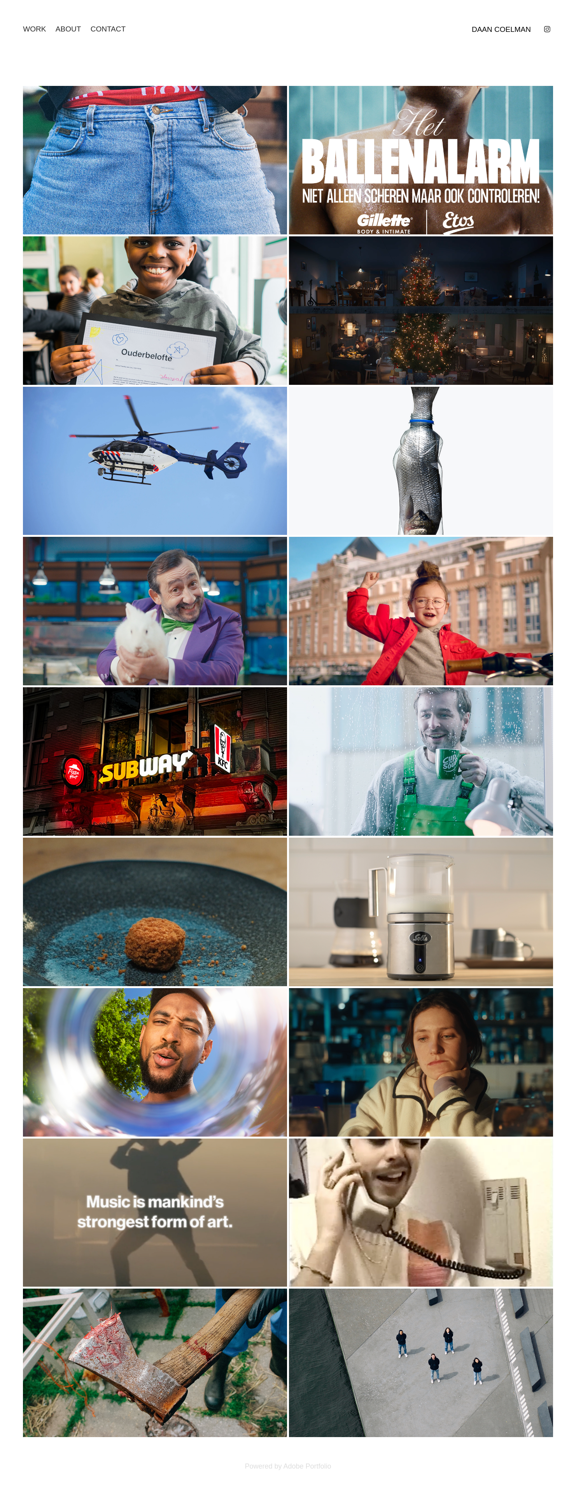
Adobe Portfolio (307, 1466)
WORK (34, 29)
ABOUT (68, 29)
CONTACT (108, 29)
